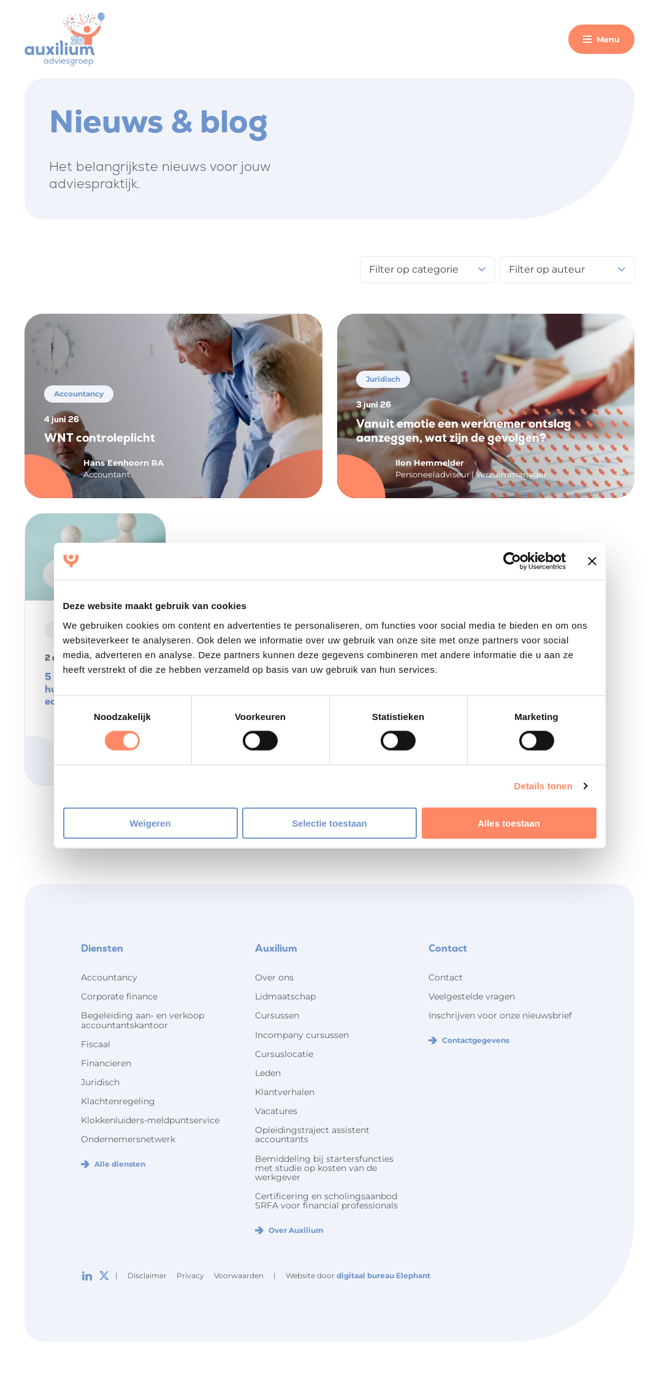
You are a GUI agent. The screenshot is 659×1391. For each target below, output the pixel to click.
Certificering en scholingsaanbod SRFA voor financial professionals (326, 1201)
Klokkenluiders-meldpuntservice (150, 1120)
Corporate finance (119, 996)
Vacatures (276, 1110)
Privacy (190, 1275)
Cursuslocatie (284, 1053)
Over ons (274, 977)
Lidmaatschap (285, 996)
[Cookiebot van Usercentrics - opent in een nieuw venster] (512, 561)
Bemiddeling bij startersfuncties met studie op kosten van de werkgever (324, 1168)
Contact (446, 977)
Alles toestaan (509, 822)
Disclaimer (147, 1275)
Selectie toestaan (329, 822)
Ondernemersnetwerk (128, 1139)
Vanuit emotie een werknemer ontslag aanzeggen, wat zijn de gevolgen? (463, 431)
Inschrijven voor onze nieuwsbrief (500, 1015)
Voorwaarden (239, 1275)
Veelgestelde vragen (472, 996)
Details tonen (543, 786)
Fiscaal (95, 1044)
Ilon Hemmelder (429, 463)
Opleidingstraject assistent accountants (312, 1134)
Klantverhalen (284, 1091)
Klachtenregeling (118, 1101)
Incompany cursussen (302, 1034)
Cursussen (277, 1015)
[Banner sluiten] (592, 561)
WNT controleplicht (99, 437)
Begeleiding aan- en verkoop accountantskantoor (142, 1020)
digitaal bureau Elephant (383, 1275)
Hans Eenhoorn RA (123, 463)
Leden (268, 1072)
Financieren (106, 1063)
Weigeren (149, 822)
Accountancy (109, 977)
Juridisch (100, 1082)
